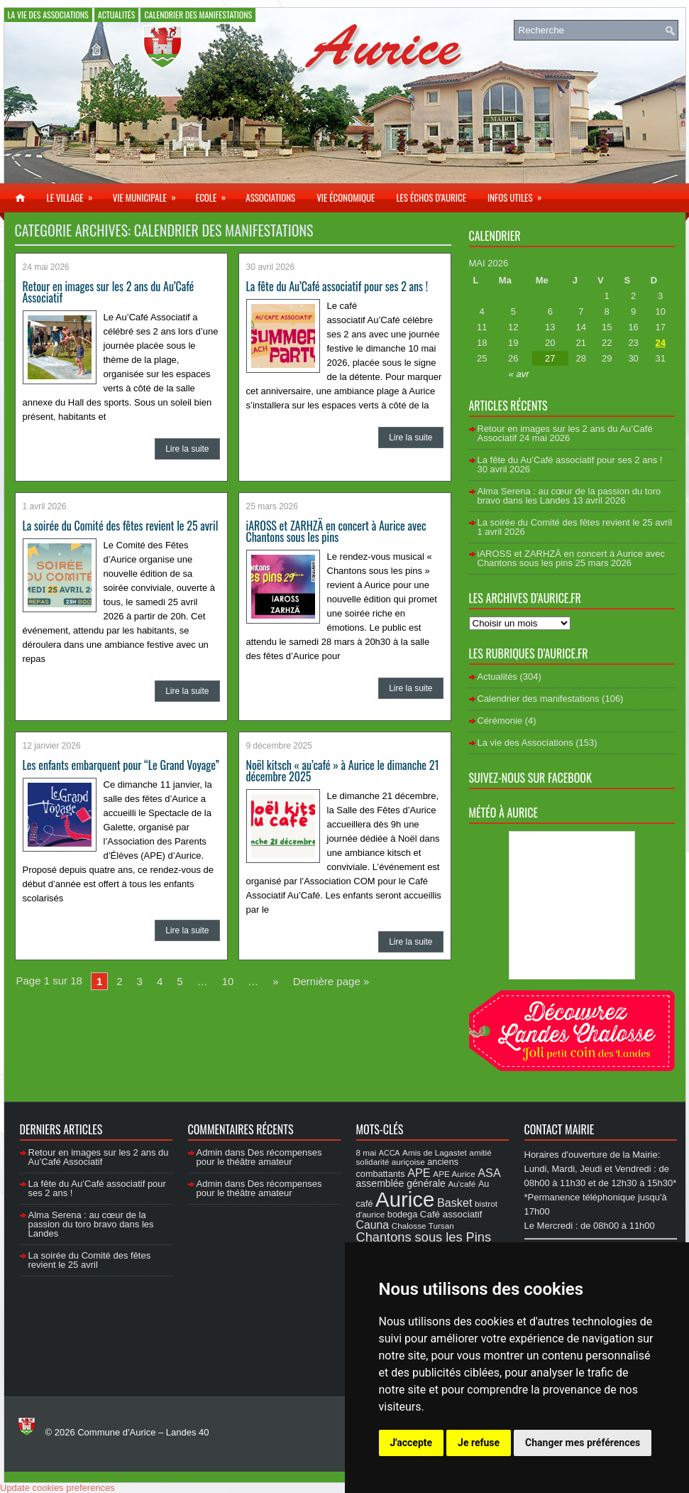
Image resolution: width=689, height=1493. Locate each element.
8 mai (366, 1152)
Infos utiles (519, 194)
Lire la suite (187, 449)
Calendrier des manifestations (198, 15)
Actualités (117, 15)
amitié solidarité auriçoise (424, 1157)
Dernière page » (331, 981)
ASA (489, 1172)
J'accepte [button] (411, 1442)
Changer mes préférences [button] (582, 1442)
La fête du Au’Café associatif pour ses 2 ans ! (337, 286)
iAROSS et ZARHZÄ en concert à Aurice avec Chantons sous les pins (336, 531)
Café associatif (451, 1214)
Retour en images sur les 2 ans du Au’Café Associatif (108, 292)
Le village (74, 194)
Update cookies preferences (57, 1487)
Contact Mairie (559, 1129)
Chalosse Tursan (423, 1225)
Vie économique (345, 197)
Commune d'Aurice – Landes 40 (143, 1432)
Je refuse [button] (479, 1442)
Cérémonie (500, 720)
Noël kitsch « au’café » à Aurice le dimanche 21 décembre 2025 (342, 770)
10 (228, 981)
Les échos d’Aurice (431, 197)
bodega (402, 1215)
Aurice (404, 1199)
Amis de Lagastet (434, 1152)
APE (418, 1172)
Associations (270, 197)
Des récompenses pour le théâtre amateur (259, 1157)
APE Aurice (454, 1173)
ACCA (389, 1153)
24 (660, 342)
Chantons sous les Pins (424, 1236)
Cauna (373, 1225)
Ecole (215, 194)
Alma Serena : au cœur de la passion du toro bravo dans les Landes (569, 496)
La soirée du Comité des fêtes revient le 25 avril (121, 525)
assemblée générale (401, 1183)
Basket (455, 1202)
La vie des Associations (48, 15)
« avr (519, 374)
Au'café (462, 1183)
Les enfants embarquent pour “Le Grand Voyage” (121, 764)
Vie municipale (149, 194)
